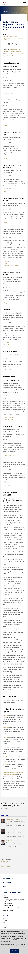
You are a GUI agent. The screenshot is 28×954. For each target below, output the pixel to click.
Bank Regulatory (6, 862)
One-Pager (7, 370)
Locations (4, 922)
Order (5, 263)
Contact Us (5, 927)
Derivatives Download (7, 905)
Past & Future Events (7, 910)
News (3, 918)
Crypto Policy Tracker (7, 903)
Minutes (6, 91)
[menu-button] (24, 3)
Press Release (8, 93)
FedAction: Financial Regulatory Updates (12, 907)
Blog (5, 158)
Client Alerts (5, 895)
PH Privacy (5, 897)
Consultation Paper (9, 417)
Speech (6, 125)
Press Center (5, 925)
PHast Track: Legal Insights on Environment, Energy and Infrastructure (13, 900)
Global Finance (5, 866)
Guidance (7, 485)
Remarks (6, 191)
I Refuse (23, 950)
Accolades (4, 920)
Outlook (6, 342)
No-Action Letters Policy (11, 265)
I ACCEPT (14, 950)
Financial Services (6, 864)
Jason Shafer (12, 38)
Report (6, 222)
